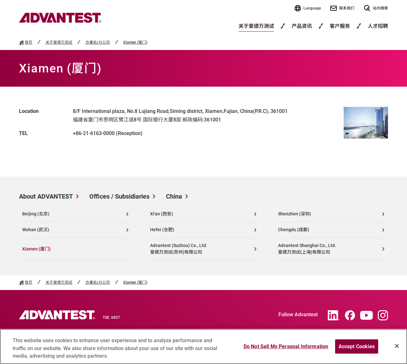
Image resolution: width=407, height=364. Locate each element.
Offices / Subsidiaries (119, 196)
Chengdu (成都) (293, 229)
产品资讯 (302, 26)
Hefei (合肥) (162, 229)
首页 (28, 42)
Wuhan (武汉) (35, 229)
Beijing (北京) (35, 213)
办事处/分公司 (98, 42)
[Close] (397, 348)
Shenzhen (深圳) (294, 213)
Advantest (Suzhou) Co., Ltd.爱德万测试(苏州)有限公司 (178, 249)
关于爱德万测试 (256, 26)
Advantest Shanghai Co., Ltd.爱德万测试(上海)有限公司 (307, 249)
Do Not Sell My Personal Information (286, 349)
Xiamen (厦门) (135, 42)
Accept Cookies (357, 349)
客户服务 (340, 26)
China (174, 196)
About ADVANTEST (46, 196)
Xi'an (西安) (161, 213)
